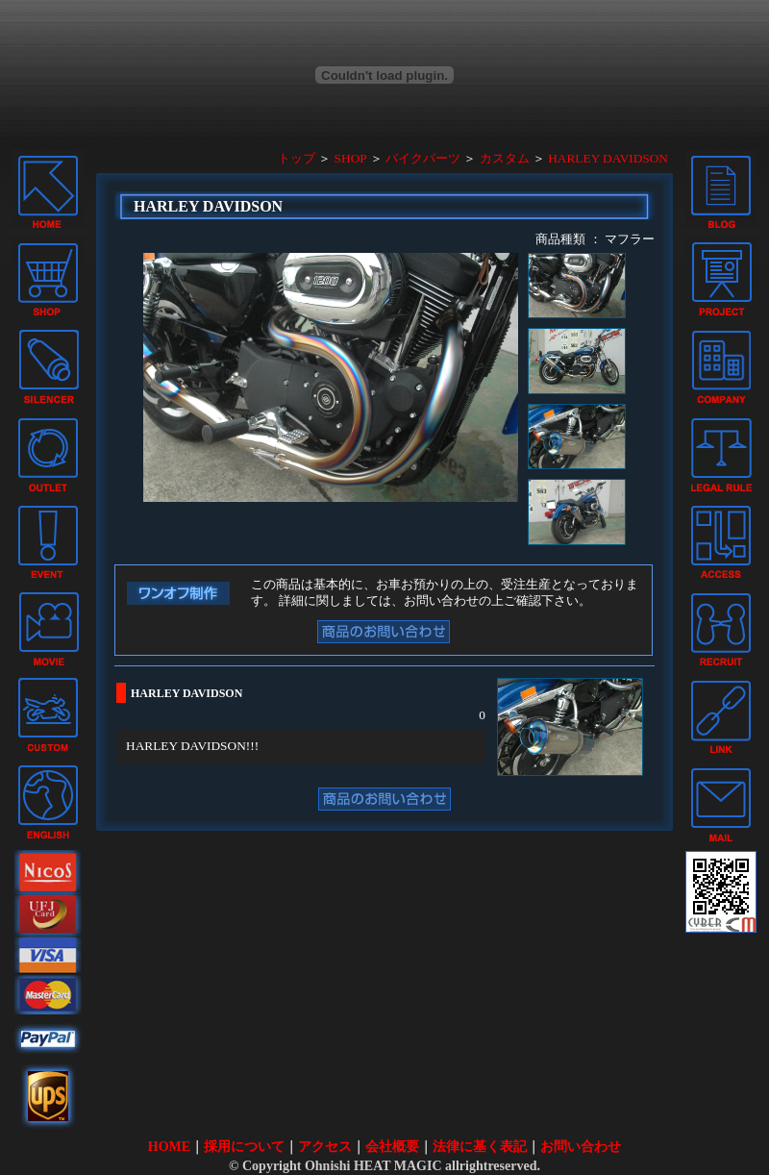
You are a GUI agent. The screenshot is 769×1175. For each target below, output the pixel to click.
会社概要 (392, 1146)
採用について (244, 1146)
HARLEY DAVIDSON (608, 158)
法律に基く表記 (480, 1146)
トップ (296, 158)
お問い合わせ (580, 1146)
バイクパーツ (422, 158)
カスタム (505, 158)
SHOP (351, 158)
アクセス (325, 1146)
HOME (169, 1146)
